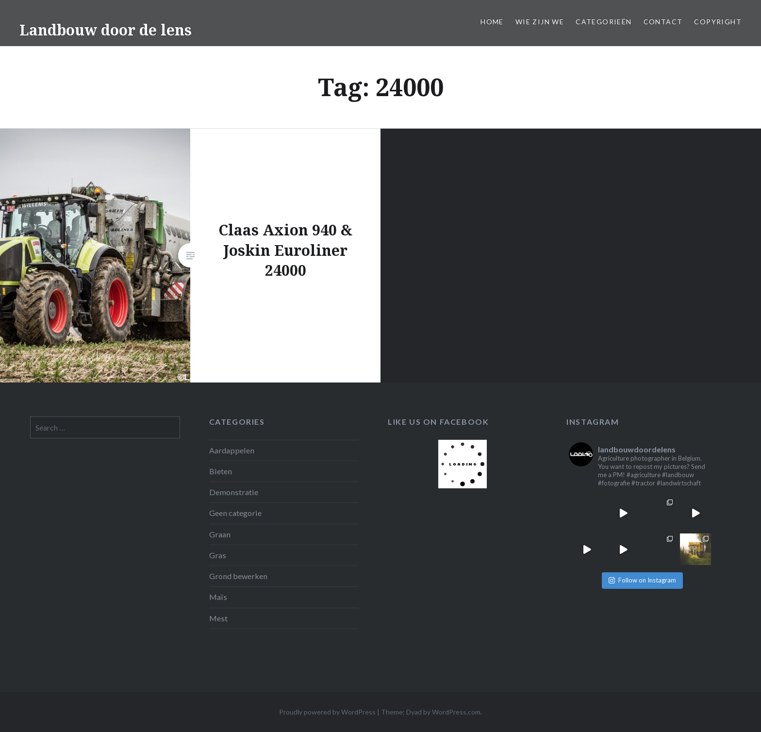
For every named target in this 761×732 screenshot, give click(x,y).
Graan (220, 534)
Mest (218, 618)
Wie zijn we (539, 21)
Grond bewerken (238, 576)
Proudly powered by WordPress (327, 712)
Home (492, 21)
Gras (217, 555)
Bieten (220, 471)
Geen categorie (235, 512)
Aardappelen (231, 450)
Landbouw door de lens (105, 30)
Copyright (718, 21)
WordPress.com (456, 712)
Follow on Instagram (642, 580)
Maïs (218, 596)
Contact (663, 21)
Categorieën (603, 21)
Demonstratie (233, 492)
